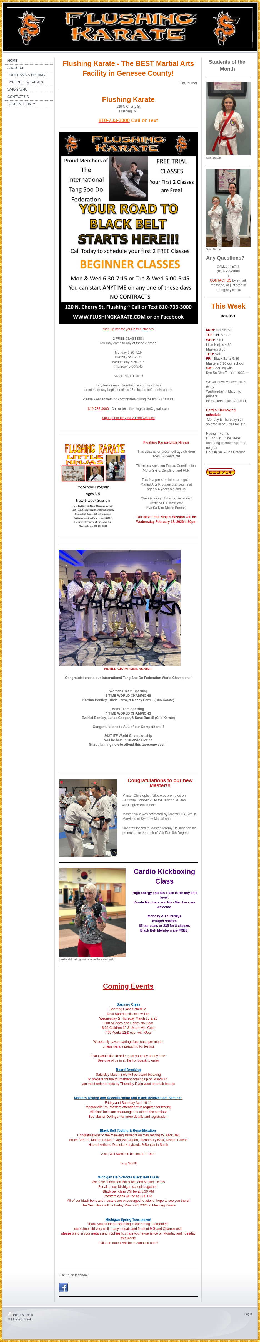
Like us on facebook (74, 1275)
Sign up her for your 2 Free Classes (128, 418)
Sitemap (27, 1314)
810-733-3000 (98, 409)
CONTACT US (220, 280)
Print (13, 1314)
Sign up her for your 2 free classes (128, 329)
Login (248, 1314)
